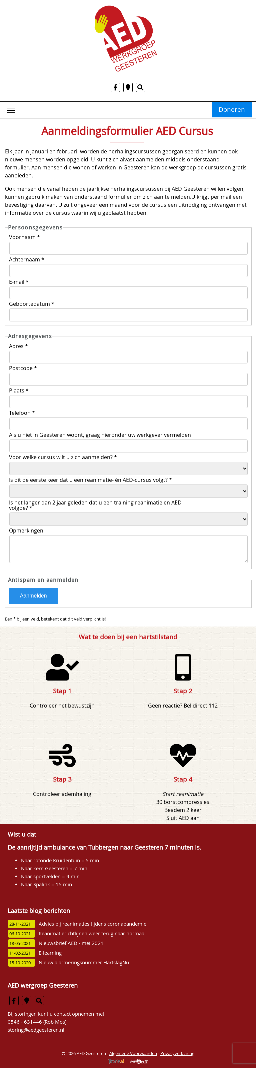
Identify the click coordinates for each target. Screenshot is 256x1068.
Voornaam (24, 237)
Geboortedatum (31, 303)
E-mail (19, 281)
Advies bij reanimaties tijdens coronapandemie (92, 924)
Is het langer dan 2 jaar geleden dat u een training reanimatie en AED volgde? (95, 505)
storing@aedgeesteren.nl (36, 1030)
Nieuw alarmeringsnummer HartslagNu (84, 962)
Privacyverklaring (177, 1053)
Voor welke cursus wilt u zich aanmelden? (63, 457)
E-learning (50, 953)
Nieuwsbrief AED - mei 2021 (71, 943)
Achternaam (26, 259)
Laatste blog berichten (39, 911)
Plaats (19, 390)
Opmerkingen (27, 530)
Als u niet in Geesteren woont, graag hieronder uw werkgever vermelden (100, 434)
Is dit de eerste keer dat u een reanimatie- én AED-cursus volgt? (90, 479)
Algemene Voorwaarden (133, 1053)
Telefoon (22, 412)
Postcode (23, 368)
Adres (18, 346)
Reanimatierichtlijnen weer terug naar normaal (92, 933)
